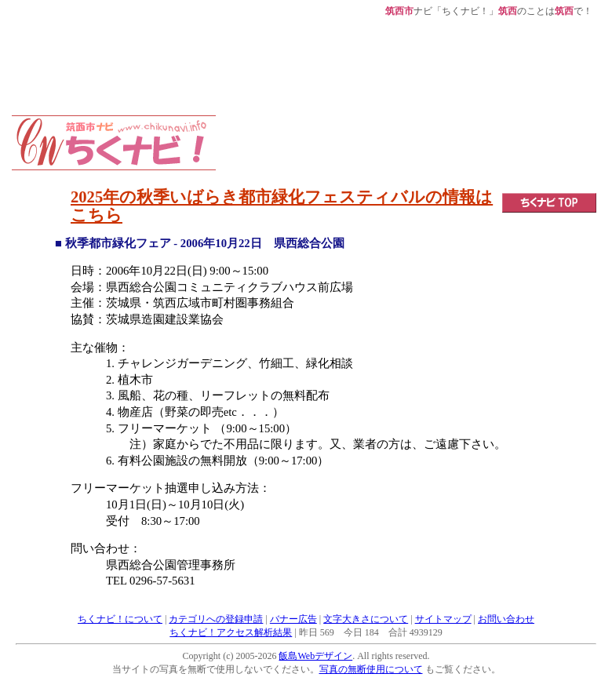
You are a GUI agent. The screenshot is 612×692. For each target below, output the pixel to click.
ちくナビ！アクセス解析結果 (230, 632)
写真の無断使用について (371, 669)
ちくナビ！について (120, 619)
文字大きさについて (365, 619)
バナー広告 (293, 619)
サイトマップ (443, 619)
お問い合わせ (506, 619)
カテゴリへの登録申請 (216, 619)
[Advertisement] (314, 95)
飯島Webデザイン (315, 655)
